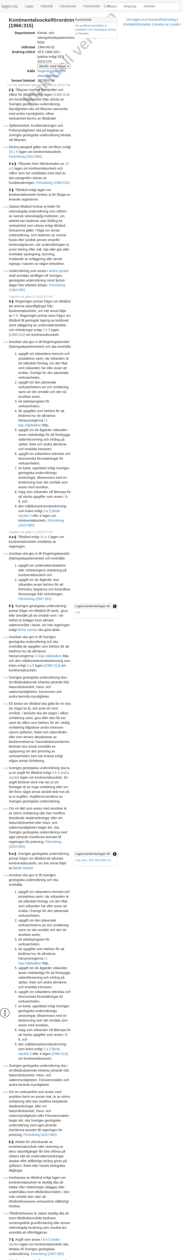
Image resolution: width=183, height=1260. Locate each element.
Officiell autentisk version (35, 1185)
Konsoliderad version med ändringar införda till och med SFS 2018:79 (68, 1159)
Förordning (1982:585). (50, 189)
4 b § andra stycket (32, 510)
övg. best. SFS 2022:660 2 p (129, 568)
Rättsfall (47, 6)
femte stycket (27, 415)
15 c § (76, 99)
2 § (11, 60)
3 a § (79, 436)
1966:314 (26, 65)
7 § (11, 810)
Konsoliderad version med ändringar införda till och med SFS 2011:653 (69, 1049)
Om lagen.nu (46, 1258)
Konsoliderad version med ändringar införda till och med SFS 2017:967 (69, 1110)
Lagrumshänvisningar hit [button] (128, 400)
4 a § (12, 350)
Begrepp (130, 6)
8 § (11, 827)
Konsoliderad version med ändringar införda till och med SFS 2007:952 (69, 1019)
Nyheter (149, 6)
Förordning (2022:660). (55, 103)
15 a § (69, 110)
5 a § (12, 562)
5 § (103, 205)
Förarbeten (68, 6)
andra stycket (59, 179)
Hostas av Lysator (133, 1258)
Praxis (112, 6)
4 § (11, 200)
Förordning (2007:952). (56, 393)
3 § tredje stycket (93, 827)
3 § (11, 127)
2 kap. (50, 277)
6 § (11, 750)
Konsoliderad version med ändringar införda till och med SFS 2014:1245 (70, 1080)
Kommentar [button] (119, 19)
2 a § (12, 110)
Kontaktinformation (103, 1258)
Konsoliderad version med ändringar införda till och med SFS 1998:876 (69, 988)
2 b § (21, 220)
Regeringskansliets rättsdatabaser (62, 46)
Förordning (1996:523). (86, 120)
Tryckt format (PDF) (31, 983)
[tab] (145, 19)
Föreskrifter (91, 6)
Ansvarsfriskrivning (72, 1258)
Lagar (29, 6)
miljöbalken (63, 277)
